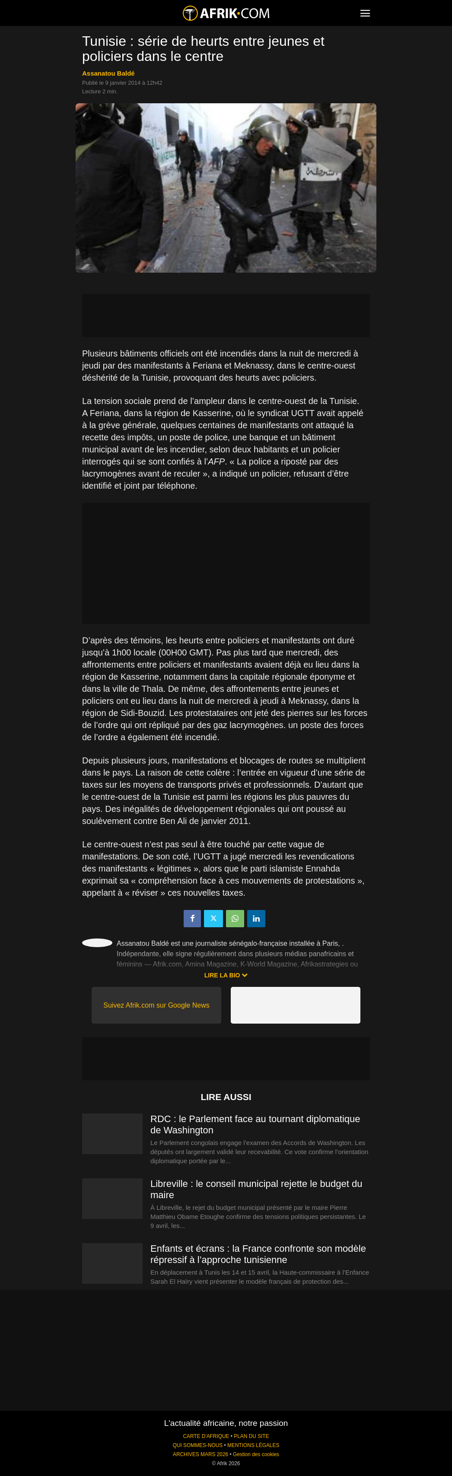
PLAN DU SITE (251, 1436)
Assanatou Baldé (108, 73)
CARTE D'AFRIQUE (206, 1436)
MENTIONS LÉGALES (253, 1445)
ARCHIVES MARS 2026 (200, 1454)
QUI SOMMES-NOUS (198, 1445)
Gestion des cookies (256, 1454)
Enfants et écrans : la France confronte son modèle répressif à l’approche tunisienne (258, 1254)
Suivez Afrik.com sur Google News (156, 1005)
